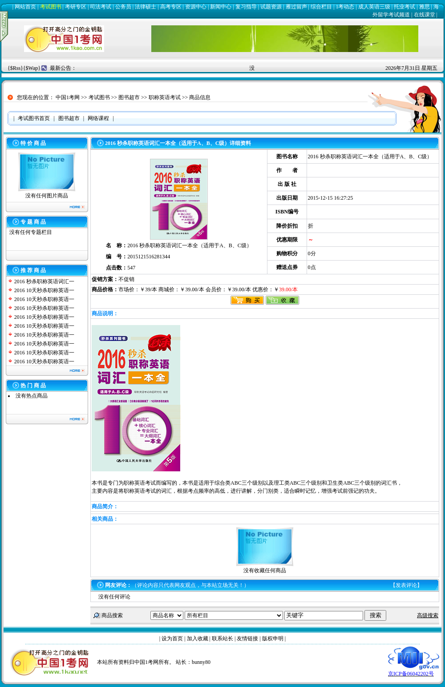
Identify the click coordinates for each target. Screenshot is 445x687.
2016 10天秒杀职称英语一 (44, 290)
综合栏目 (321, 7)
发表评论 (406, 585)
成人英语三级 (374, 7)
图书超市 (129, 97)
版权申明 (272, 638)
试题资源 (271, 7)
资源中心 (195, 7)
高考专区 (171, 7)
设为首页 (172, 638)
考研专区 (75, 7)
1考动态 (345, 7)
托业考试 (404, 7)
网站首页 (25, 7)
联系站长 (222, 638)
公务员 (123, 7)
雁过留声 (296, 7)
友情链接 (247, 638)
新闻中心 (220, 7)
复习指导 (246, 7)
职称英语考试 (165, 97)
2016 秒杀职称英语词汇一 (44, 281)
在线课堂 (424, 15)
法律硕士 (145, 7)
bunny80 (201, 662)
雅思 (424, 7)
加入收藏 (197, 638)
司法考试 (100, 7)
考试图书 (50, 7)
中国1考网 (68, 97)
